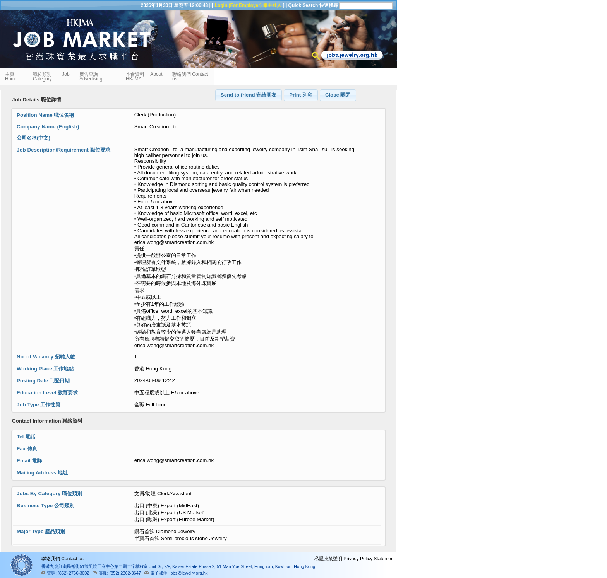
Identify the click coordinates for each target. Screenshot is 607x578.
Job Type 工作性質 (38, 404)
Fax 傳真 (27, 449)
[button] (248, 95)
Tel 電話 (26, 437)
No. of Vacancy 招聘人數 (46, 357)
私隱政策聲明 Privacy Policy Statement (354, 558)
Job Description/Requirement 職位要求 (63, 150)
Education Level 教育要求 (47, 393)
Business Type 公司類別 (45, 505)
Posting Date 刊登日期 (43, 381)
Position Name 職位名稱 (45, 115)
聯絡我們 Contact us (190, 77)
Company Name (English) (48, 127)
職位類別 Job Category (51, 77)
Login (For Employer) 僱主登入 (248, 5)
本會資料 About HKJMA (144, 77)
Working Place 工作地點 (45, 369)
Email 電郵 (29, 461)
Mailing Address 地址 (42, 473)
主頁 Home (12, 77)
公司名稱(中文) (33, 138)
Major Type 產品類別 (41, 531)
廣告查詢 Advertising (90, 77)
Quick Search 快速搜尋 (313, 5)
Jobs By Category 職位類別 (49, 493)
